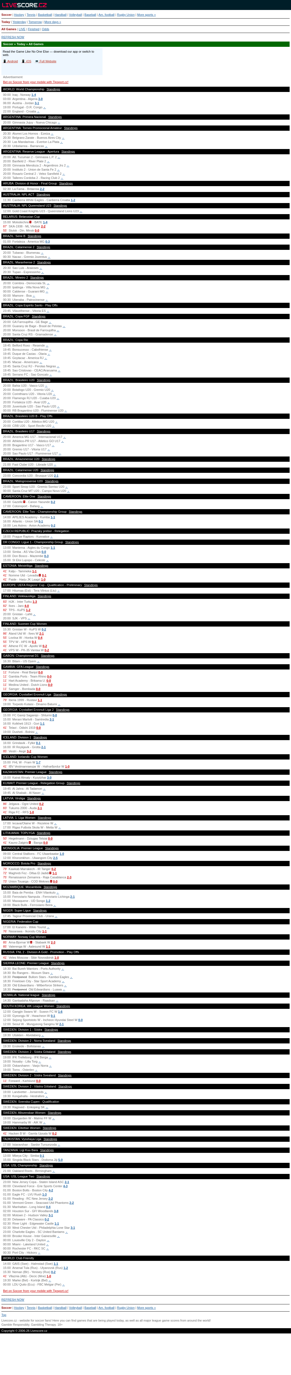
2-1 (56, 475)
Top (3, 1315)
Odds (45, 29)
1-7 (38, 762)
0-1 (41, 521)
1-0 (43, 579)
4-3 (65, 1186)
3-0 (40, 99)
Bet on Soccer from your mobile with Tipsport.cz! (35, 82)
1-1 (53, 517)
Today (5, 22)
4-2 (50, 1190)
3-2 (29, 751)
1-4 (34, 94)
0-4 (40, 637)
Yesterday (19, 22)
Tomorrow (35, 22)
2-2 (42, 189)
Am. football (106, 14)
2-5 (55, 858)
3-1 (37, 103)
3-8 (56, 1211)
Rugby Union (126, 14)
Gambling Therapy (43, 1324)
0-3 (47, 241)
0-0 (37, 230)
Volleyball (75, 14)
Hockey (19, 14)
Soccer (6, 14)
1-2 (73, 200)
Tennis (31, 14)
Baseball (90, 14)
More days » (52, 22)
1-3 (35, 601)
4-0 (26, 605)
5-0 (60, 1159)
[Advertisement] (145, 1356)
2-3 (69, 877)
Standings (53, 89)
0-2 (53, 502)
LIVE (22, 29)
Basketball (45, 14)
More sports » (146, 14)
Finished (34, 29)
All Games (8, 29)
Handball (61, 14)
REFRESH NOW (12, 37)
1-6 (60, 1011)
